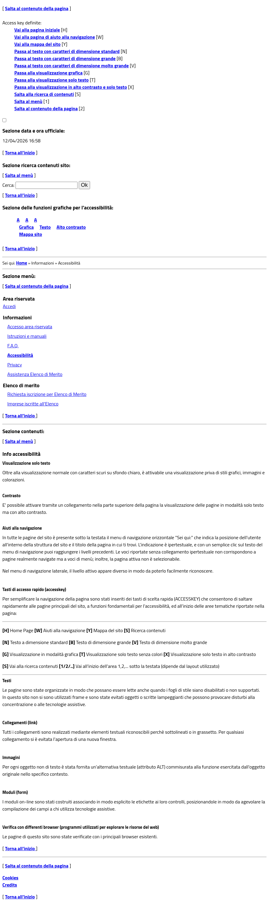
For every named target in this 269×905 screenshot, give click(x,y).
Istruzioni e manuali (27, 336)
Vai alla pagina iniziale (37, 29)
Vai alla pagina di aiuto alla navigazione (54, 37)
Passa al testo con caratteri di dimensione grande (65, 58)
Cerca (7, 185)
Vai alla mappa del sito (37, 44)
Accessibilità (20, 355)
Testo (45, 227)
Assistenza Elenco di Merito (35, 374)
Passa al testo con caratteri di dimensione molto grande (71, 65)
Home (21, 263)
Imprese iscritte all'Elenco (32, 403)
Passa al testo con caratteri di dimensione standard (67, 51)
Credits (9, 884)
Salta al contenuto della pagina (37, 8)
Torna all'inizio (20, 152)
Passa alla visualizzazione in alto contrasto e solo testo (70, 87)
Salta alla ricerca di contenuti (44, 94)
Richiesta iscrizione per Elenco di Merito (46, 394)
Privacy (14, 364)
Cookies (10, 877)
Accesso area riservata (29, 326)
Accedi (9, 306)
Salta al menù (28, 101)
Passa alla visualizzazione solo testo (51, 79)
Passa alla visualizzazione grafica (48, 72)
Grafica (26, 227)
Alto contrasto (71, 227)
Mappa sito (30, 234)
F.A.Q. (12, 345)
